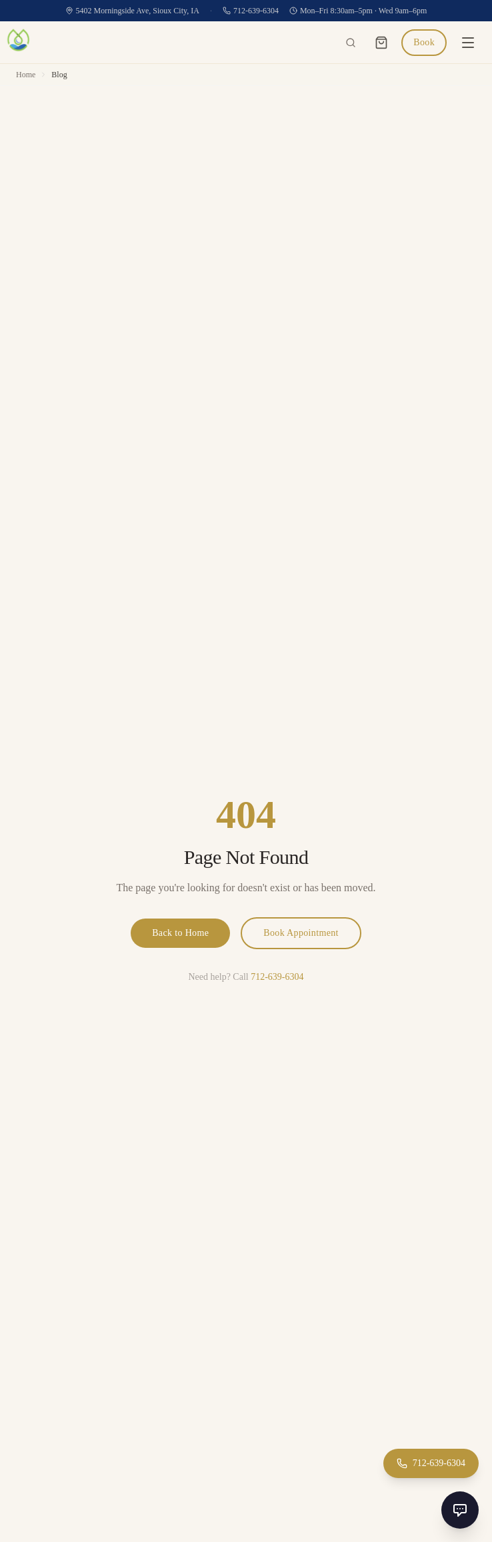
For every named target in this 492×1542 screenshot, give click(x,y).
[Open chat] (460, 1510)
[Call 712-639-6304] (431, 1463)
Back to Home (180, 933)
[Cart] (381, 43)
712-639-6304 (251, 10)
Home (25, 74)
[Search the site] (350, 42)
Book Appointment (301, 933)
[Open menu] (468, 42)
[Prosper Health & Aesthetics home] (18, 42)
